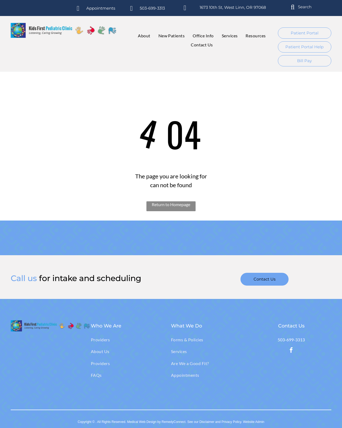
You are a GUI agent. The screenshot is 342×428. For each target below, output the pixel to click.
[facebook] (291, 350)
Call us (24, 278)
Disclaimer (206, 422)
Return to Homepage (171, 204)
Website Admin (253, 422)
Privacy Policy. (231, 422)
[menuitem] (140, 35)
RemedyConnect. (174, 422)
